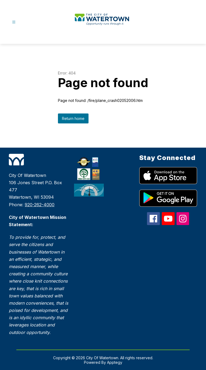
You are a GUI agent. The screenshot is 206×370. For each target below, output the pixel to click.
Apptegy (114, 362)
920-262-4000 (39, 204)
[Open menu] (14, 22)
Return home (73, 118)
